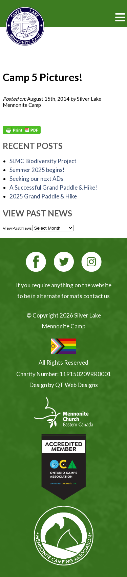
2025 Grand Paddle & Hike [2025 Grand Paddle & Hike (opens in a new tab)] (43, 196)
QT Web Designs (76, 384)
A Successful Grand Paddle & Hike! (53, 187)
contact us (96, 296)
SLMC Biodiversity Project (43, 161)
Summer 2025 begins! (37, 169)
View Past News (17, 228)
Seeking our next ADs (36, 178)
